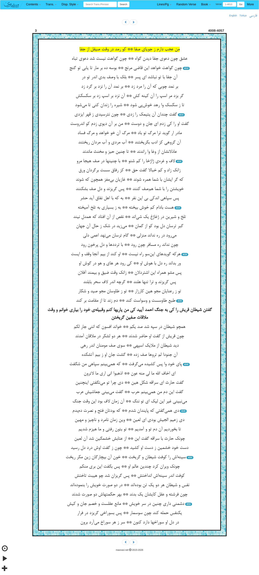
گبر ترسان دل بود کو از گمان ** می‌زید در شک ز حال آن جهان (129, 226)
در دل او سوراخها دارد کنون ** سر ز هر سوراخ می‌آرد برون (129, 522)
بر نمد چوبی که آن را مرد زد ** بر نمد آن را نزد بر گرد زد (129, 86)
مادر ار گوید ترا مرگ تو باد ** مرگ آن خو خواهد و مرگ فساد (129, 133)
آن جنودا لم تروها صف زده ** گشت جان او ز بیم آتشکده (129, 355)
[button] (33, 4)
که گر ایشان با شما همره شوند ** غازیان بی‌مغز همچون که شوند (129, 179)
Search (123, 4)
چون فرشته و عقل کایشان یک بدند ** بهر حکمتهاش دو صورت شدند (129, 494)
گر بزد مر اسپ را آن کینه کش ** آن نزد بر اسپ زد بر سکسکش (130, 96)
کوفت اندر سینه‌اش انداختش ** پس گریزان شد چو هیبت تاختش (129, 476)
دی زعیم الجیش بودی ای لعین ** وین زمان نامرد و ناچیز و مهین (129, 420)
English (233, 15)
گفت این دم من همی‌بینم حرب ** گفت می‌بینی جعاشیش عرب (129, 392)
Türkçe (243, 15)
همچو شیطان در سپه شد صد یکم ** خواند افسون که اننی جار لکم (129, 327)
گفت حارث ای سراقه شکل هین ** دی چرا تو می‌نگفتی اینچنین (129, 383)
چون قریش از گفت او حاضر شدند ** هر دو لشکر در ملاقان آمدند (129, 336)
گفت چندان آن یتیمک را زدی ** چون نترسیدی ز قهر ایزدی (125, 114)
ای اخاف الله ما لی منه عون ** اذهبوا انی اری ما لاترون (130, 373)
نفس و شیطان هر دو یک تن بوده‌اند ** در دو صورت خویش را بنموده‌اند (129, 485)
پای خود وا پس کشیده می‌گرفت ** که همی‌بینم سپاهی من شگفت (125, 364)
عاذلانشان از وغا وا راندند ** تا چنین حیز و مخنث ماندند (129, 152)
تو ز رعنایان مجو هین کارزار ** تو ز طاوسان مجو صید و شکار (129, 291)
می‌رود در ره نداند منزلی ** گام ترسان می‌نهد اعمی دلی (129, 235)
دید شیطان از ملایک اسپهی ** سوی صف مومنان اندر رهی (129, 345)
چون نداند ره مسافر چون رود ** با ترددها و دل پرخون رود (129, 245)
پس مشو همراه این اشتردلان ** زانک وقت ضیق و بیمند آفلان (130, 273)
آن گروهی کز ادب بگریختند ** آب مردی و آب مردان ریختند (129, 142)
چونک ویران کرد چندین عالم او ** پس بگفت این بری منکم (129, 466)
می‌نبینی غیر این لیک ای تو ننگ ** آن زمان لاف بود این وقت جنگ (129, 401)
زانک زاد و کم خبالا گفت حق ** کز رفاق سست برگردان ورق (129, 170)
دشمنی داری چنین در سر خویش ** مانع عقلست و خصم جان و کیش (125, 504)
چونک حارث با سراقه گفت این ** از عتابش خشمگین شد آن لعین (129, 438)
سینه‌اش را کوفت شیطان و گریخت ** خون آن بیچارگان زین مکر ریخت (126, 457)
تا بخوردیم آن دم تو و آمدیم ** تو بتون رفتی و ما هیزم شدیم (129, 429)
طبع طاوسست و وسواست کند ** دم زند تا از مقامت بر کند (125, 300)
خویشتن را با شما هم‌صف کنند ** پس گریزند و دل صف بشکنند (130, 189)
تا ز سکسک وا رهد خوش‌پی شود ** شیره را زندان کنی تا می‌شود (129, 105)
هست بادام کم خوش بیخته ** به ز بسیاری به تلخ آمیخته (126, 207)
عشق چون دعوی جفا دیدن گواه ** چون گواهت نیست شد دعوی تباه (129, 58)
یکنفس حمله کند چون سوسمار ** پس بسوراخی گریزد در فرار (129, 513)
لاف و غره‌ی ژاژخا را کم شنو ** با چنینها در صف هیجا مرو (125, 161)
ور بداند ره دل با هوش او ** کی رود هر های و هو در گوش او (130, 263)
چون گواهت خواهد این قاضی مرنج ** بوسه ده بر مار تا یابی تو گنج (125, 68)
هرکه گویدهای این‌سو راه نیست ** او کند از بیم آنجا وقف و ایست (126, 254)
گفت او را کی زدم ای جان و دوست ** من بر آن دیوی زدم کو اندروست (129, 124)
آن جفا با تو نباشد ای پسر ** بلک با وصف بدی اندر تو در (129, 77)
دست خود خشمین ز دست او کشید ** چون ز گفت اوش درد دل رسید (129, 448)
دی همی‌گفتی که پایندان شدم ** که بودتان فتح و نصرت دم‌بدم (125, 411)
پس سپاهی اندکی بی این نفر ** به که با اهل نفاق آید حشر (129, 198)
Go (240, 4)
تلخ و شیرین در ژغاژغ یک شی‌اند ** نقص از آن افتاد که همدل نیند (129, 217)
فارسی (253, 16)
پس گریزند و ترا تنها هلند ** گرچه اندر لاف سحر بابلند (129, 282)
